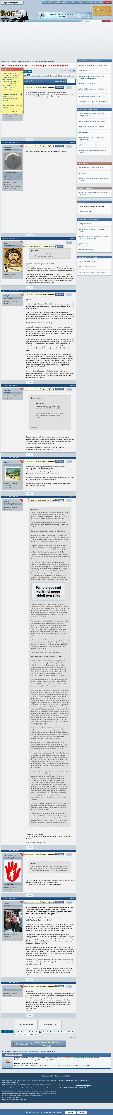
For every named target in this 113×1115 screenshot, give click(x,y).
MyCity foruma (38, 1095)
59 (69, 75)
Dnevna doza (84, 284)
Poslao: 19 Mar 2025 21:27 (12, 898)
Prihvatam (71, 1112)
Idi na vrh (72, 1037)
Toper (5, 462)
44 (25, 1032)
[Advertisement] (56, 42)
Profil (30, 139)
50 (36, 75)
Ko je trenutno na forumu (13, 1055)
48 (28, 75)
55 (54, 75)
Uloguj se (57, 2)
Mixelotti (6, 147)
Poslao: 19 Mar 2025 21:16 (12, 850)
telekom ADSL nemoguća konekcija (92, 279)
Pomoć (101, 2)
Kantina (73, 2)
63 (32, 1034)
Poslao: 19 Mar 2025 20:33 (12, 142)
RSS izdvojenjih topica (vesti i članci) (92, 205)
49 (32, 75)
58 (65, 75)
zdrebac (6, 501)
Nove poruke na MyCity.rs (87, 261)
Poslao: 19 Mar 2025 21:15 (12, 496)
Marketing (107, 2)
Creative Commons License (83, 1085)
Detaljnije (96, 1057)
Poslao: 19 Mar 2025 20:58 (12, 238)
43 (21, 1032)
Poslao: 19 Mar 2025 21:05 (12, 385)
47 (25, 75)
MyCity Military (48, 2)
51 (39, 75)
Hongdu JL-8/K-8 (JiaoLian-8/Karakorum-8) (94, 254)
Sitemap (57, 1075)
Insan (5, 987)
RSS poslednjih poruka (88, 200)
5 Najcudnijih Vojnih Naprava (10, 106)
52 (43, 75)
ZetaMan (6, 390)
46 (32, 1032)
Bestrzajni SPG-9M (10, 112)
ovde (25, 1099)
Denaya (6, 296)
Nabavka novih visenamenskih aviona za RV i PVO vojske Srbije (94, 170)
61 (25, 1034)
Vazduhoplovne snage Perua (90, 248)
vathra (5, 243)
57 (61, 75)
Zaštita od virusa (84, 1080)
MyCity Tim (19, 1097)
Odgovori (27, 71)
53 (47, 75)
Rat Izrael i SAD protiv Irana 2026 (91, 101)
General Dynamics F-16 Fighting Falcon (93, 217)
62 (28, 1034)
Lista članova (88, 2)
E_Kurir (6, 903)
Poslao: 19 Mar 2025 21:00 (12, 291)
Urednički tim (66, 1075)
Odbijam (82, 1112)
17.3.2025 (73, 70)
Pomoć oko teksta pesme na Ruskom (92, 273)
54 (50, 75)
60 (72, 75)
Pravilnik (79, 2)
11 (70, 242)
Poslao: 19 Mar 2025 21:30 (12, 982)
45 (29, 1032)
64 (35, 1034)
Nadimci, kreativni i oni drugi (89, 297)
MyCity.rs (76, 1080)
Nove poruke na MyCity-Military (89, 213)
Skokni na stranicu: (60, 81)
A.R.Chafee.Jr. (8, 855)
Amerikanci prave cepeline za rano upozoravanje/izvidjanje (92, 229)
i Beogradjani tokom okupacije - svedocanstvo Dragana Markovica (10, 98)
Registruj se (65, 2)
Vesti (71, 1080)
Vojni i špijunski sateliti (87, 236)
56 (58, 75)
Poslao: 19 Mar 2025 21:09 (12, 458)
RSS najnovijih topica (87, 194)
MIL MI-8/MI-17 (85, 223)
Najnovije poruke (47, 1075)
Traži (95, 2)
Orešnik (83, 106)
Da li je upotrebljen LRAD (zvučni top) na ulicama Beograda (36, 61)
